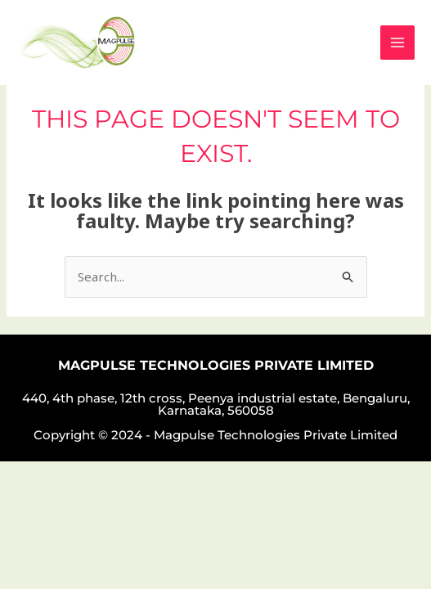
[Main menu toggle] (397, 43)
